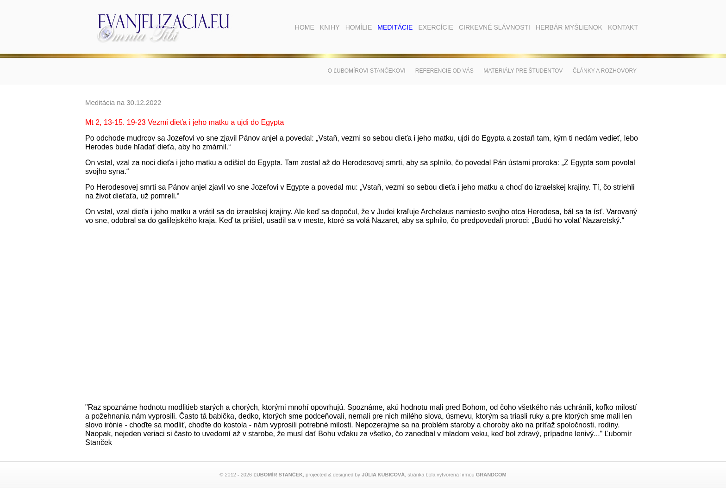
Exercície (435, 27)
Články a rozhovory (605, 71)
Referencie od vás (444, 71)
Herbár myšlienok (569, 27)
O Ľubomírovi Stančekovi (367, 71)
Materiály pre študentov (523, 71)
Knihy (330, 27)
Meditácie (395, 27)
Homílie (358, 27)
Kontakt (623, 27)
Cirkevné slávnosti (494, 27)
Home (304, 27)
